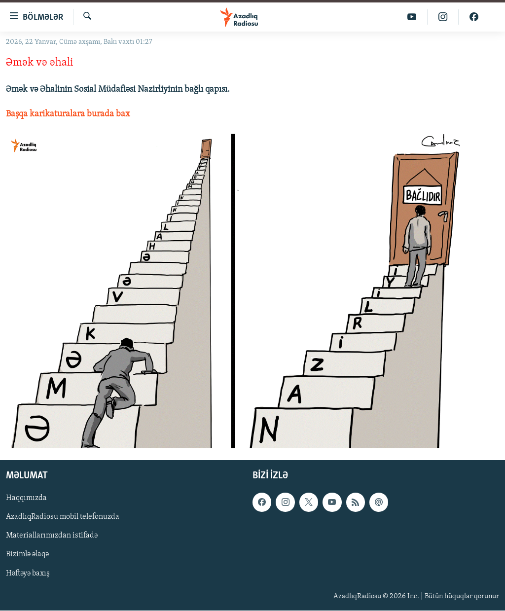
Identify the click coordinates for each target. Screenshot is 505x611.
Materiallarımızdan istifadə (52, 536)
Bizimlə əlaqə (27, 555)
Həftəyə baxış (28, 573)
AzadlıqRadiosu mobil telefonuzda (62, 517)
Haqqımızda (26, 499)
